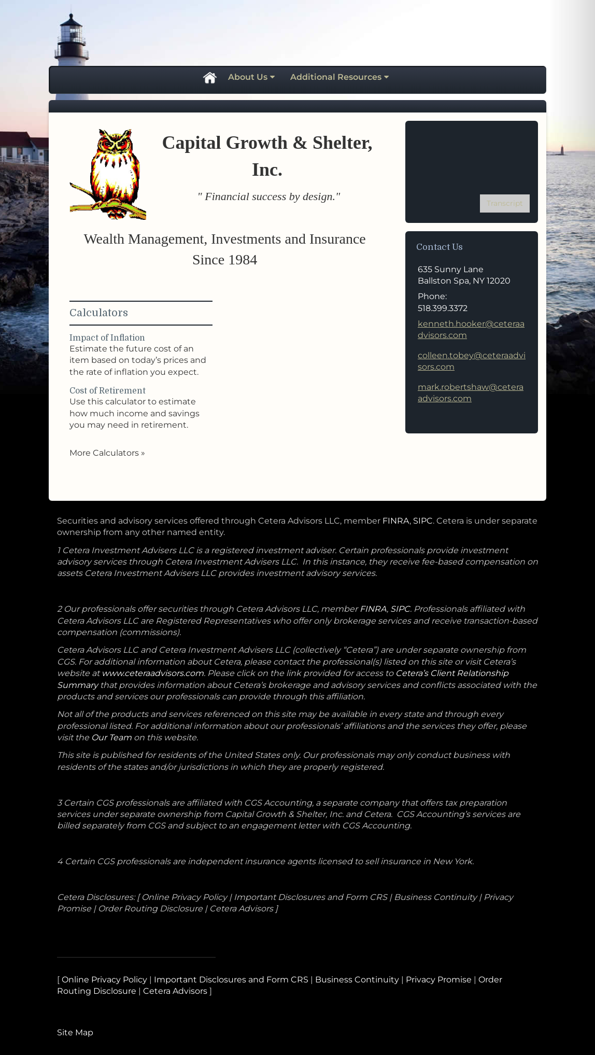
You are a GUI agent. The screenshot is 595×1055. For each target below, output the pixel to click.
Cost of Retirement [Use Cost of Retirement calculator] (107, 391)
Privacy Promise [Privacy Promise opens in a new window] (439, 979)
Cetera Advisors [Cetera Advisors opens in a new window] (175, 991)
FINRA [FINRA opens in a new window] (395, 521)
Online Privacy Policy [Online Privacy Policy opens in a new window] (104, 979)
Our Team (112, 737)
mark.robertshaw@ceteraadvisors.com (470, 392)
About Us (247, 77)
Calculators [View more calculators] (98, 313)
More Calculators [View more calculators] (107, 453)
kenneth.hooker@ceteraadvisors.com (471, 329)
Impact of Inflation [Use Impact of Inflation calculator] (107, 338)
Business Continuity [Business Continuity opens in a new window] (357, 979)
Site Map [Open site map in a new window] (75, 1032)
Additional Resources (335, 77)
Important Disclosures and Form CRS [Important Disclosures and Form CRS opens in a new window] (231, 979)
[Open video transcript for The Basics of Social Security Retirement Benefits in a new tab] (505, 203)
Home (209, 77)
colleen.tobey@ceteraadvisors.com (472, 361)
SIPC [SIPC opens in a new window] (423, 521)
